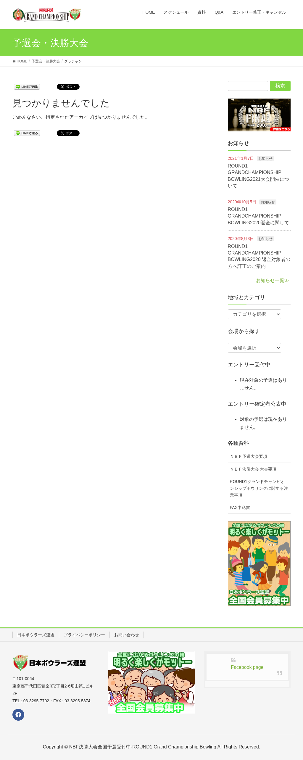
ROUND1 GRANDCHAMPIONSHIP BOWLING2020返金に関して (258, 216)
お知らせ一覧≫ (272, 280)
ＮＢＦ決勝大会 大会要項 (253, 469)
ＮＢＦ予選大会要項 (248, 456)
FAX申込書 (240, 507)
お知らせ (265, 159)
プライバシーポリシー (84, 634)
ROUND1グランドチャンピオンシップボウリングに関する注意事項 (259, 488)
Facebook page (247, 667)
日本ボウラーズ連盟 (35, 634)
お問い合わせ (126, 634)
